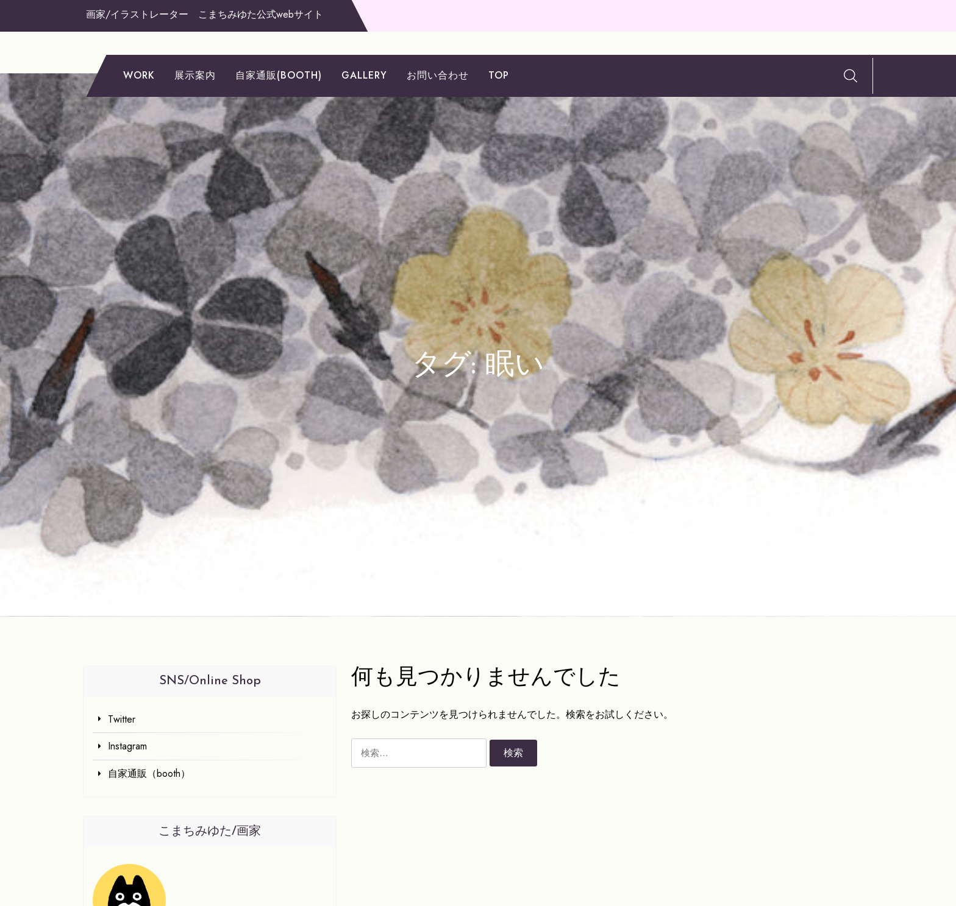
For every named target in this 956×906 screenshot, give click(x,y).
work (139, 75)
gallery (364, 75)
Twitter (121, 719)
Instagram (127, 746)
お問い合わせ (438, 75)
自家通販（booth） (149, 773)
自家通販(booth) (278, 75)
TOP (498, 75)
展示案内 (195, 75)
